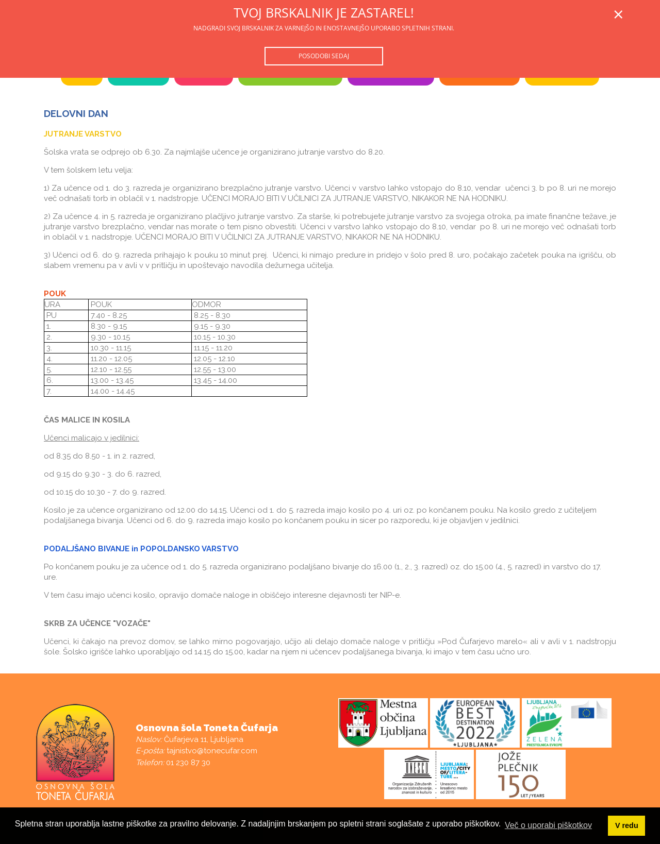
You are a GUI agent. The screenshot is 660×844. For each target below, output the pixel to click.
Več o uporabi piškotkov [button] (548, 825)
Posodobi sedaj (324, 56)
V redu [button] (626, 825)
